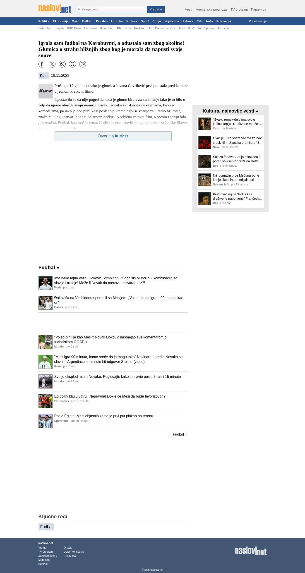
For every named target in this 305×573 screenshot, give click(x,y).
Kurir (182, 28)
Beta (41, 28)
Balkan (87, 21)
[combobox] (112, 9)
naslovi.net (156, 569)
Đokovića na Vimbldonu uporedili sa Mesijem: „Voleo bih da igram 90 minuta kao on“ (118, 300)
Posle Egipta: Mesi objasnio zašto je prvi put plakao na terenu (103, 416)
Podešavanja (258, 21)
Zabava (188, 21)
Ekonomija (61, 21)
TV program (239, 9)
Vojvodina (172, 21)
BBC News (74, 28)
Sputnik (209, 28)
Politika (43, 21)
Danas (159, 28)
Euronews (90, 28)
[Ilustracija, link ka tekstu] (45, 283)
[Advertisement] (113, 322)
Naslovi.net (45, 543)
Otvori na (113, 136)
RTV (191, 28)
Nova (128, 28)
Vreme (42, 547)
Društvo (102, 21)
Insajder (59, 28)
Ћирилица (258, 9)
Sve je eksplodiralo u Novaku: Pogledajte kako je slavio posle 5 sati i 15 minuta (117, 377)
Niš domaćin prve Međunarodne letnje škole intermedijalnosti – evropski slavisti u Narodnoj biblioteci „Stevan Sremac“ (236, 178)
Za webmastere (47, 555)
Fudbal (48, 267)
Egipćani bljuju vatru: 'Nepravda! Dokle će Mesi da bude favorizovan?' (110, 396)
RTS (149, 28)
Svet (75, 21)
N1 (49, 28)
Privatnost (70, 555)
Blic (119, 28)
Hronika (117, 21)
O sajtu (68, 547)
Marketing (44, 559)
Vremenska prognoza (211, 9)
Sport (145, 21)
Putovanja (223, 21)
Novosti (171, 28)
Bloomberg (107, 28)
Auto (209, 21)
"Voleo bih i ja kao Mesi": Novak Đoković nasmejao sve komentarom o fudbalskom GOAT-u (110, 339)
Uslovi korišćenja (74, 551)
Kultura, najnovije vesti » (230, 110)
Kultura (131, 21)
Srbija (156, 21)
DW (199, 28)
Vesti (188, 9)
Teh (199, 21)
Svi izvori (223, 28)
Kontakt (43, 564)
